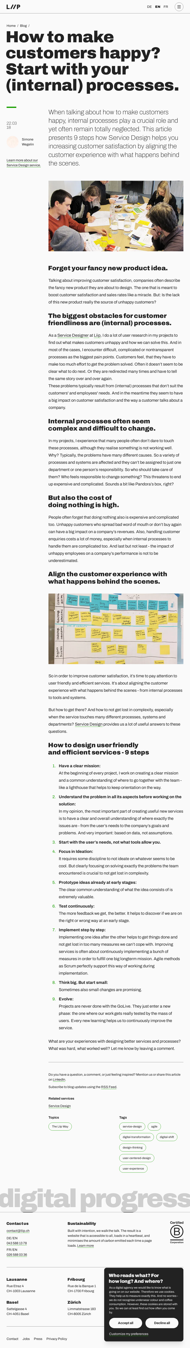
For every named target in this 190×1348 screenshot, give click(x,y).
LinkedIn (59, 1079)
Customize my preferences (128, 1334)
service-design (132, 1126)
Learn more (85, 1245)
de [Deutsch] (149, 6)
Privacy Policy (56, 1339)
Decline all (162, 1323)
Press (38, 1339)
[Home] (13, 6)
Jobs (26, 1339)
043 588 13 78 (17, 1243)
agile (154, 1126)
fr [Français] (166, 6)
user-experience (133, 1168)
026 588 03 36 (17, 1254)
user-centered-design (137, 1158)
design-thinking (133, 1147)
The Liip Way (60, 1126)
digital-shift (167, 1137)
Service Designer (73, 335)
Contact (12, 1339)
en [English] (157, 6)
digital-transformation (136, 1137)
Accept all (125, 1323)
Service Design (89, 724)
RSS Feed (108, 1087)
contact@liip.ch (18, 1230)
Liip (97, 335)
